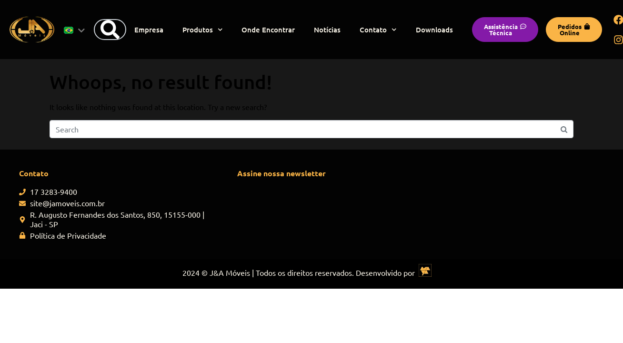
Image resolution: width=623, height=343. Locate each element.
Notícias (327, 29)
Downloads (434, 29)
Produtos (202, 29)
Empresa (148, 29)
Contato (378, 29)
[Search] (110, 29)
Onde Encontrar (268, 29)
